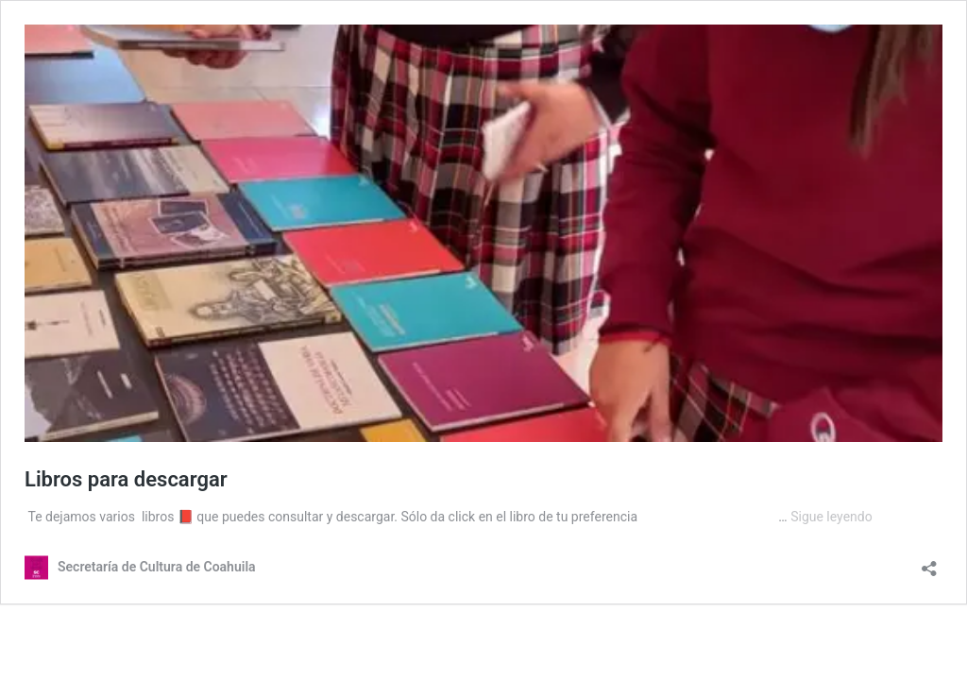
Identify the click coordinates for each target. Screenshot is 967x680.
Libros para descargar (126, 479)
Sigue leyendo (831, 516)
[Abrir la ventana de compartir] (929, 562)
